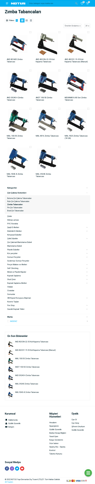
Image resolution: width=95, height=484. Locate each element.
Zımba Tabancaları (15, 204)
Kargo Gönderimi (56, 440)
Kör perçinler (12, 253)
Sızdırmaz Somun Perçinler (18, 261)
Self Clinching (12, 268)
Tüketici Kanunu (55, 454)
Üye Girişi (75, 423)
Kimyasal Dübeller (14, 235)
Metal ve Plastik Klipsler (16, 272)
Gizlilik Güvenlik (14, 423)
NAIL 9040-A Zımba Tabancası (27, 392)
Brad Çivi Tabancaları (15, 211)
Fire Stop (11, 305)
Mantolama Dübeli (14, 246)
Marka (47, 317)
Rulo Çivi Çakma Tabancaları (18, 201)
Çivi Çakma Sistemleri (16, 193)
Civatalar (10, 290)
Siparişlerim (54, 426)
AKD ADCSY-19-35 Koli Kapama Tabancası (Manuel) (35, 350)
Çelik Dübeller (12, 238)
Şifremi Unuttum (78, 426)
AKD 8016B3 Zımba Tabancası (15, 60)
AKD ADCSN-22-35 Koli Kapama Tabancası (31, 342)
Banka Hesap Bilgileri (57, 433)
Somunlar (11, 294)
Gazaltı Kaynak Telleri (15, 309)
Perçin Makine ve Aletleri (17, 264)
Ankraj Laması (13, 220)
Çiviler (9, 216)
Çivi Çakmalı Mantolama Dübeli (19, 242)
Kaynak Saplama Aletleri (17, 283)
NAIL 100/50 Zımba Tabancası (27, 359)
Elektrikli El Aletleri (14, 231)
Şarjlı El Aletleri (13, 227)
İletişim (11, 427)
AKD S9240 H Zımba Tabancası (27, 375)
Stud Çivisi (11, 279)
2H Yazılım (9, 482)
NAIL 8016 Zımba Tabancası (47, 136)
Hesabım (53, 422)
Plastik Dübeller (13, 250)
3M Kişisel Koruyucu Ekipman (19, 298)
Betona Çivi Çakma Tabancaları (19, 198)
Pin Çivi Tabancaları (14, 208)
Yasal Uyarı (53, 436)
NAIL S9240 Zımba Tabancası (26, 384)
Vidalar (10, 287)
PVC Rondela (12, 224)
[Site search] (51, 3)
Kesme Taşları (13, 302)
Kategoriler (47, 188)
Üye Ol (74, 419)
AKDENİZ (13, 321)
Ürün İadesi (53, 443)
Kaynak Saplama (14, 276)
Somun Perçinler (14, 257)
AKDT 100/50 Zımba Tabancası (27, 367)
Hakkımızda (11, 420)
